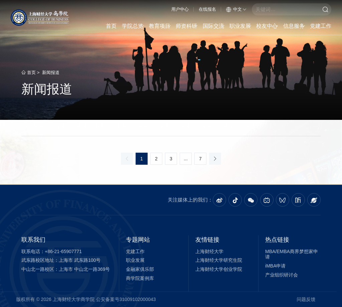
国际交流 (214, 26)
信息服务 (294, 26)
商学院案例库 (140, 278)
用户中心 (180, 9)
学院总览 (133, 26)
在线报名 (207, 9)
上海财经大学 (209, 251)
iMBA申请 (275, 265)
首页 (111, 26)
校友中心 (267, 26)
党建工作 (320, 26)
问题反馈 (287, 299)
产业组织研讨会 (281, 275)
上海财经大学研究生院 (218, 260)
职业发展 (240, 26)
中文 (236, 9)
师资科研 (187, 26)
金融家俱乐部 (140, 269)
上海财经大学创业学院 (218, 269)
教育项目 (160, 26)
